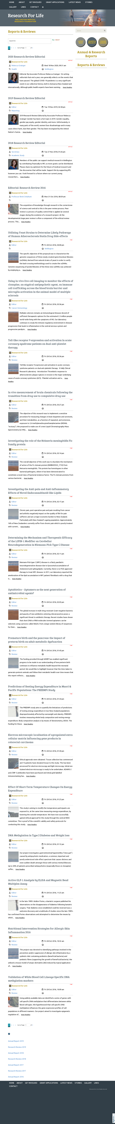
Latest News (75, 2)
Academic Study (18, 155)
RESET (57, 40)
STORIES (88, 2)
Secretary (15, 152)
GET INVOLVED (35, 2)
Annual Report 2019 (16, 1041)
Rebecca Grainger (19, 65)
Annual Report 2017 (16, 1065)
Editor (14, 107)
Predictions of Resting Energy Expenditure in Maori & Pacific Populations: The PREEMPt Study (39, 688)
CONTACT (34, 7)
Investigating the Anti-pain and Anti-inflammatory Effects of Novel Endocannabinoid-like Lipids (38, 490)
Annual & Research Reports (91, 54)
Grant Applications (55, 2)
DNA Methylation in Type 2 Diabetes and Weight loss (38, 835)
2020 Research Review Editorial (26, 56)
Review (14, 360)
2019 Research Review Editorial (26, 98)
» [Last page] (15, 47)
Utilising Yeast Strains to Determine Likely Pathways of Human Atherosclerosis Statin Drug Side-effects (39, 234)
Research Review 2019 (17, 1047)
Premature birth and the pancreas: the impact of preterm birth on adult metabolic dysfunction (36, 639)
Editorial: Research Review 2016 (27, 187)
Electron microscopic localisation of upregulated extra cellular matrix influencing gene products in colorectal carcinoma (40, 738)
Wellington (49, 69)
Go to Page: (21, 47)
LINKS (23, 7)
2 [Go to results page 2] (11, 47)
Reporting (15, 111)
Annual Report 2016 (16, 1077)
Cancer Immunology (19, 308)
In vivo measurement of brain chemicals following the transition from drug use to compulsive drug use (40, 394)
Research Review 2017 (17, 1071)
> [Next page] (13, 47)
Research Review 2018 (17, 1059)
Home (11, 2)
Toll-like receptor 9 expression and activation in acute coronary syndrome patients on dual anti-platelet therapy (40, 343)
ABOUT (22, 2)
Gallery (13, 7)
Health (14, 69)
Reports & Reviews (91, 65)
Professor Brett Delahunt (22, 197)
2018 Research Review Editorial (26, 143)
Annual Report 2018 (16, 1053)
